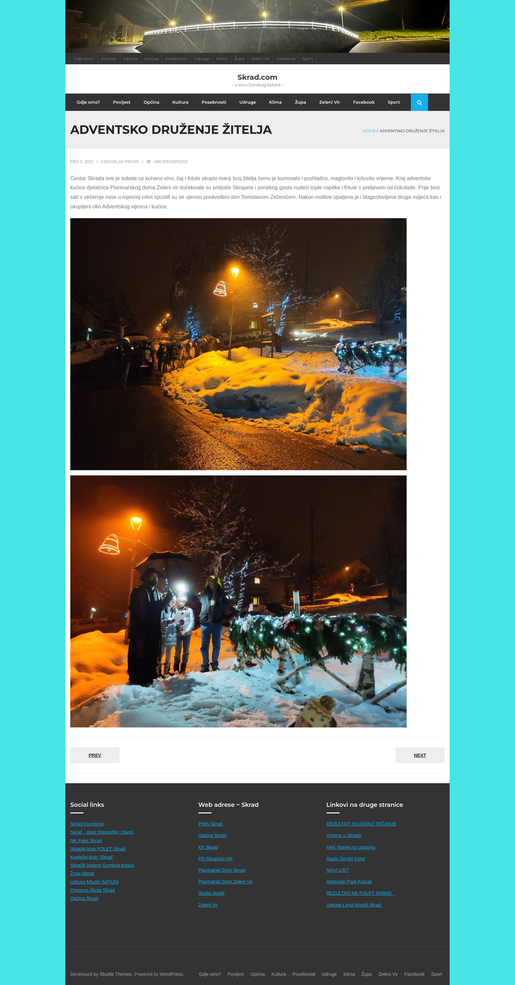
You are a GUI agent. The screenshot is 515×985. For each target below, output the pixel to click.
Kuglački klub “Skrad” (92, 857)
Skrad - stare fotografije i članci (101, 832)
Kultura (152, 58)
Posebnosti (176, 58)
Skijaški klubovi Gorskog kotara (102, 865)
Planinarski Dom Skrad (221, 870)
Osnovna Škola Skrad (92, 890)
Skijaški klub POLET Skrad (97, 848)
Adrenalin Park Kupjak (349, 881)
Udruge (201, 58)
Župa (240, 58)
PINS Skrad (210, 824)
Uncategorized (171, 161)
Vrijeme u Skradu (344, 835)
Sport (307, 58)
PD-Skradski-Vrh (215, 858)
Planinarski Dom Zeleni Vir (225, 881)
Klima (221, 58)
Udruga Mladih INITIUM (94, 882)
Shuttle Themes (116, 974)
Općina (130, 58)
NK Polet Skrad (86, 840)
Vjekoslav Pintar (120, 161)
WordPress (171, 974)
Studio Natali (211, 893)
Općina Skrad (84, 898)
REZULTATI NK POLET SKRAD (360, 893)
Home (369, 130)
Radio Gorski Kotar (345, 858)
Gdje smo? (84, 58)
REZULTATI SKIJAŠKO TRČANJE (361, 824)
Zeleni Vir (260, 58)
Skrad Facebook (87, 824)
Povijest (109, 58)
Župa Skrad (82, 873)
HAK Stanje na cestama (350, 847)
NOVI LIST (337, 870)
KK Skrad (208, 847)
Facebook (286, 58)
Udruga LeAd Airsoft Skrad (354, 905)
